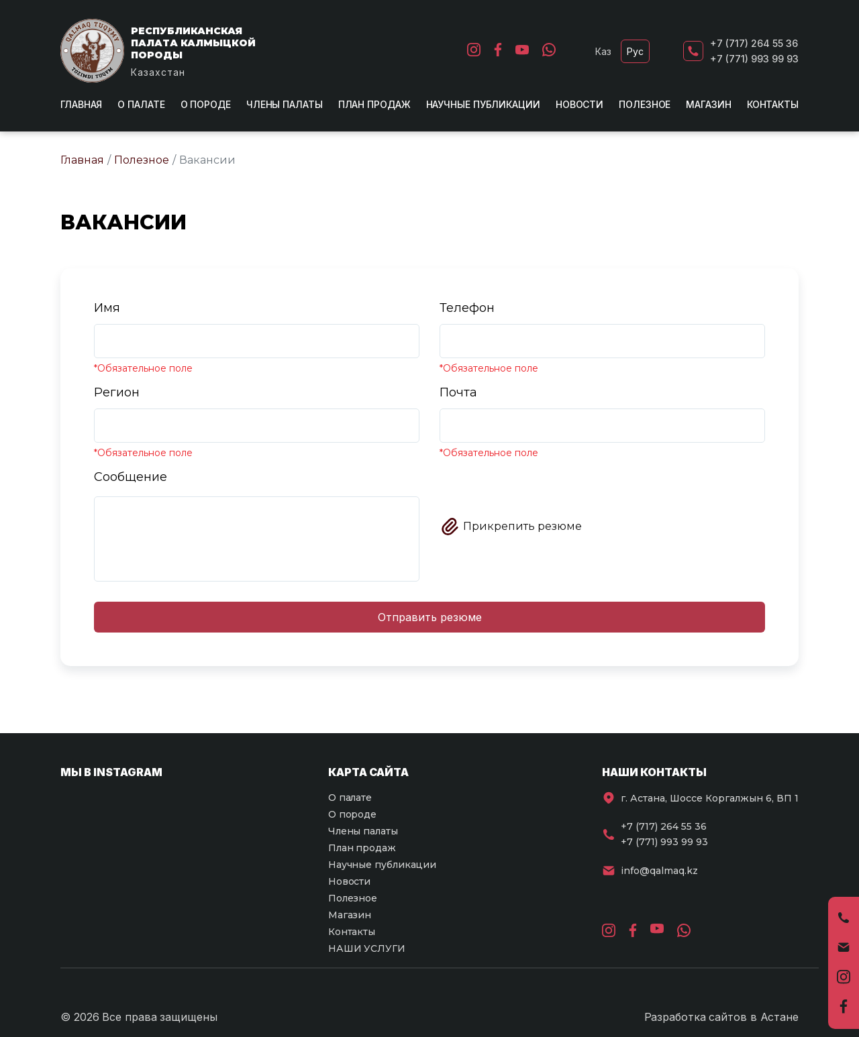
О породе (206, 104)
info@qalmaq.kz (659, 871)
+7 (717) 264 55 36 (754, 43)
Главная (81, 104)
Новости (579, 104)
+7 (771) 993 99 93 (754, 58)
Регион (117, 392)
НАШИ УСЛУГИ (366, 948)
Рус (635, 51)
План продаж (374, 104)
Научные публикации (483, 104)
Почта (458, 392)
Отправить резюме (430, 617)
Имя (107, 308)
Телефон (467, 308)
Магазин (708, 104)
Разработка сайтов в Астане (721, 1017)
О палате (140, 104)
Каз (603, 51)
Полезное (644, 104)
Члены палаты (284, 104)
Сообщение (130, 477)
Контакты (773, 104)
